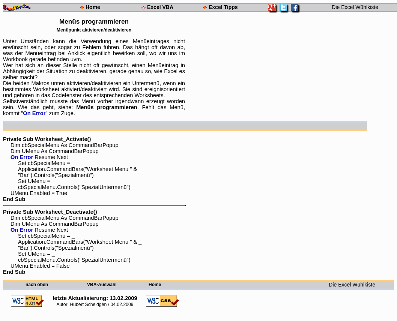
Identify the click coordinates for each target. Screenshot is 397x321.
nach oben (37, 284)
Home (93, 7)
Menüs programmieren (106, 107)
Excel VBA (160, 7)
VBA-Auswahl (102, 284)
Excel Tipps (223, 7)
